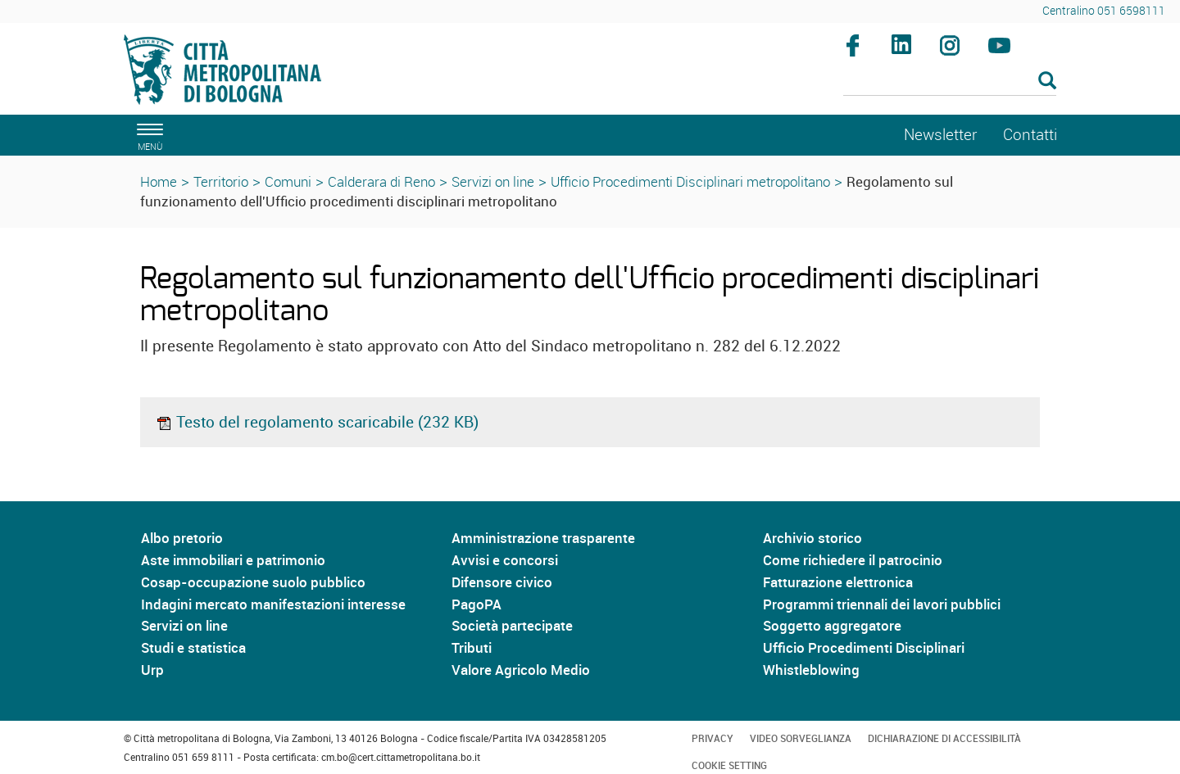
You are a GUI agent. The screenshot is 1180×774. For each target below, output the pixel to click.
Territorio (220, 181)
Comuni (288, 181)
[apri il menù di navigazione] (147, 134)
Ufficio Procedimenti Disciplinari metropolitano (690, 181)
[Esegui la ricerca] (1047, 81)
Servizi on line (493, 181)
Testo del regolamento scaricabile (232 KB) (317, 421)
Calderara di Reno (381, 181)
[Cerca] (950, 82)
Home (158, 181)
